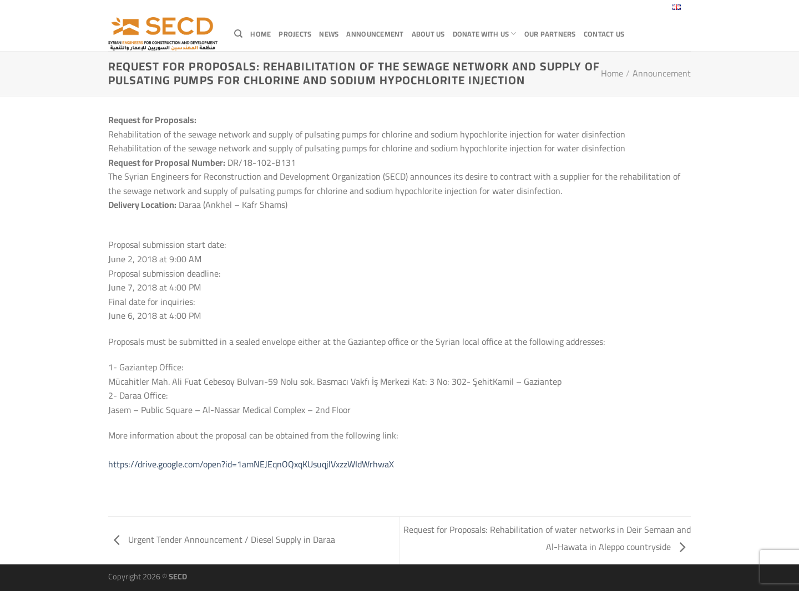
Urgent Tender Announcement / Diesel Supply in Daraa (224, 539)
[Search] (238, 33)
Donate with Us (485, 33)
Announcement (374, 33)
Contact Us (604, 33)
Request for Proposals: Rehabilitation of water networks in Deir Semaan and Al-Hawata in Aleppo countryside (547, 538)
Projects (295, 33)
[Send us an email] (619, 8)
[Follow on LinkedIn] (631, 8)
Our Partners (550, 33)
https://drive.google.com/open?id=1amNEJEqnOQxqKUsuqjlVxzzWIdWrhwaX (251, 464)
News (328, 33)
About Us (428, 33)
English (669, 8)
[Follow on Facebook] (598, 8)
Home (260, 33)
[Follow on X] (609, 8)
